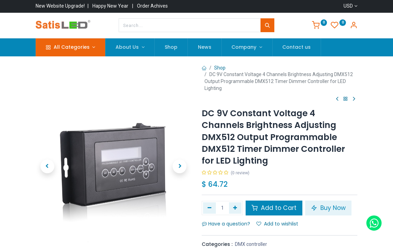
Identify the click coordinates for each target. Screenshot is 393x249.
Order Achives (152, 6)
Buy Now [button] (328, 208)
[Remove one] (209, 207)
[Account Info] (353, 26)
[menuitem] (171, 47)
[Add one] (235, 207)
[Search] (267, 25)
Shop (220, 68)
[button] (47, 158)
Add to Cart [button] (274, 208)
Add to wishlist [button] (277, 223)
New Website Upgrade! (60, 6)
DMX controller (251, 244)
